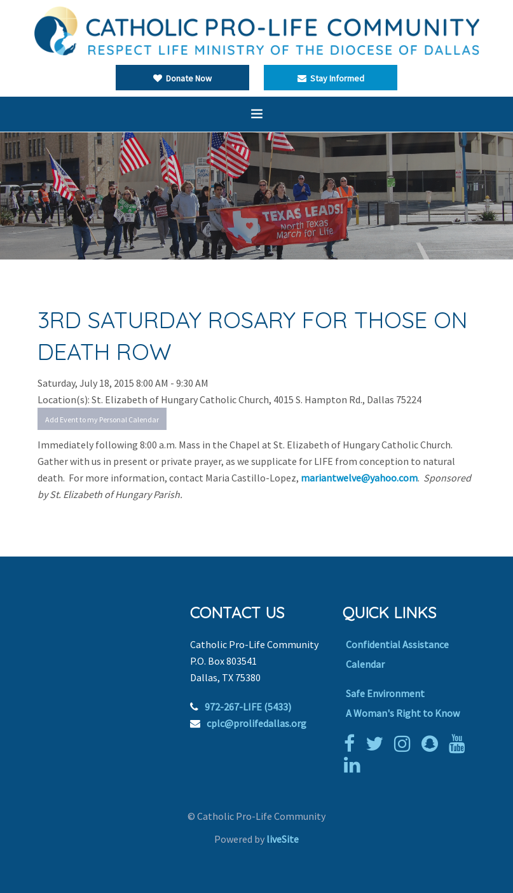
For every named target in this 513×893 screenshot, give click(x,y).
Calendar (365, 664)
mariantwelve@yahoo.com (359, 477)
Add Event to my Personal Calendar (102, 419)
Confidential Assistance (397, 644)
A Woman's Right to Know (403, 713)
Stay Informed (331, 78)
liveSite (282, 839)
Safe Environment (385, 693)
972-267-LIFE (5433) (248, 706)
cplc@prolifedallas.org (256, 723)
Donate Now (182, 78)
